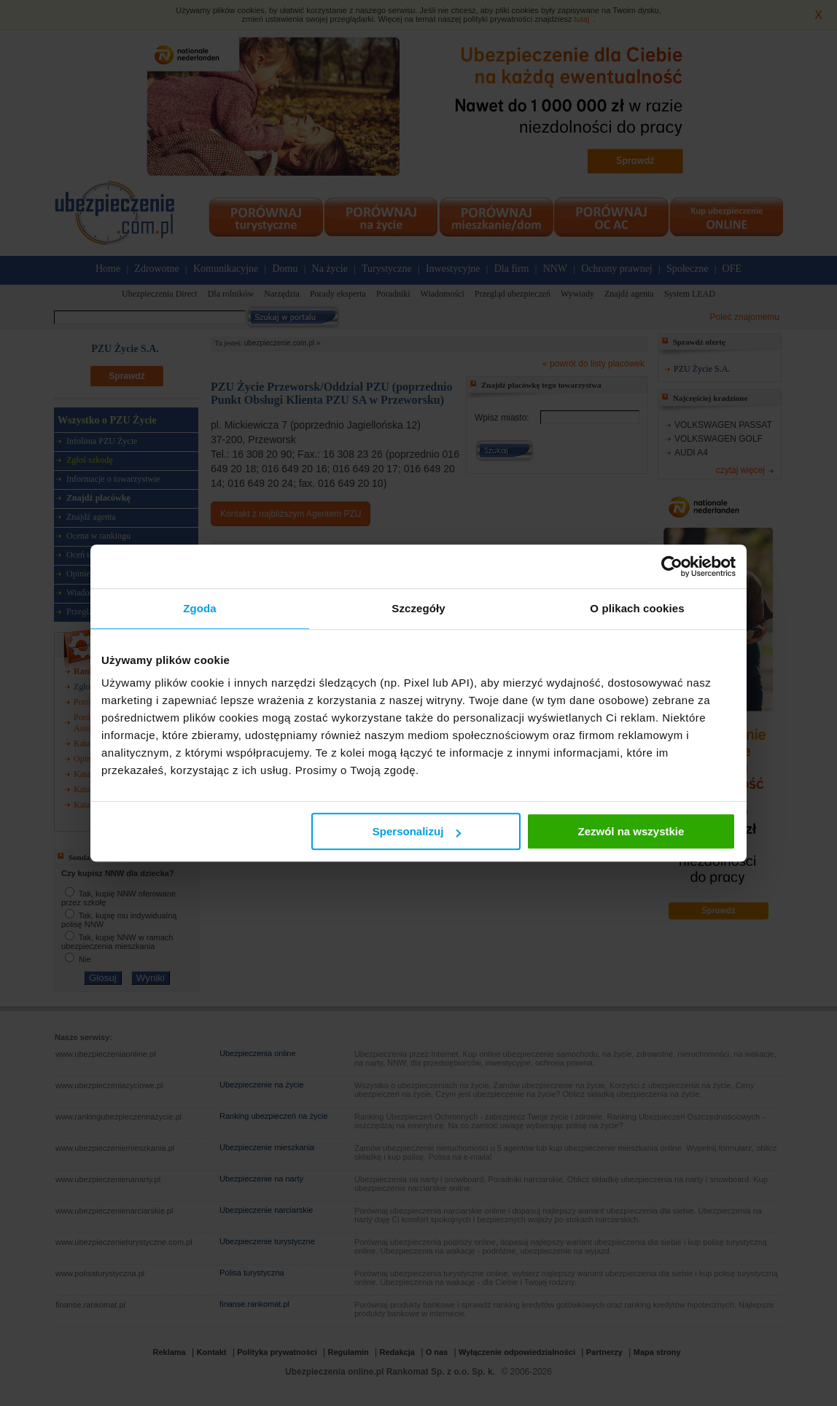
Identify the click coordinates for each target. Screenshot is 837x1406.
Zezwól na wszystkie (631, 831)
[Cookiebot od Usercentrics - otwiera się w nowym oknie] (672, 566)
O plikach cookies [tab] (637, 608)
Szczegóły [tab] (418, 608)
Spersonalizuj (417, 831)
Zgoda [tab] (200, 608)
